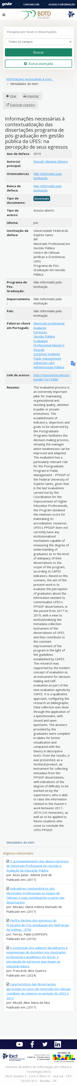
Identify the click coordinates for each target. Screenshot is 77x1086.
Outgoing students (46, 354)
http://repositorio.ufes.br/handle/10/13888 (51, 377)
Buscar (38, 52)
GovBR (7, 4)
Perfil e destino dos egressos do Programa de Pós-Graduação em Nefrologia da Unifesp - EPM (37, 925)
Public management (47, 358)
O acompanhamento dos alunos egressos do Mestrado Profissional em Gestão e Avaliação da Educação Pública (37, 865)
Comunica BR (31, 4)
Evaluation (40, 341)
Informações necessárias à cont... (29, 79)
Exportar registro (22, 105)
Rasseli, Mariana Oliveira (50, 161)
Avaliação (39, 328)
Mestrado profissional (48, 323)
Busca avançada (38, 63)
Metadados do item (20, 842)
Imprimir (33, 96)
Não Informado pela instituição (47, 176)
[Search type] (38, 41)
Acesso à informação (61, 4)
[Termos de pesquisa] (38, 31)
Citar (13, 96)
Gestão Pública (44, 336)
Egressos (40, 332)
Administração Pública (48, 367)
